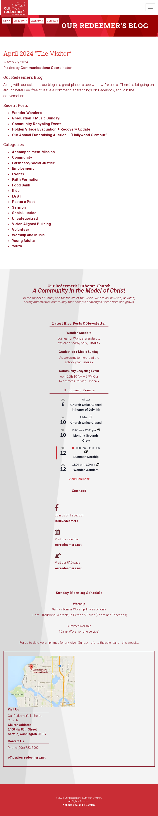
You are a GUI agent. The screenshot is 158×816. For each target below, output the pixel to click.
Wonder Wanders (27, 113)
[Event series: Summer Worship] (86, 451)
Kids (15, 190)
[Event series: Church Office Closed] (90, 417)
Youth (17, 246)
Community (22, 157)
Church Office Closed (85, 422)
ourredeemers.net (68, 544)
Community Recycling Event (36, 124)
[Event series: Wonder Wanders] (97, 464)
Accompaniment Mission (33, 152)
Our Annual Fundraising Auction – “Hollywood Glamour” (59, 135)
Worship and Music (28, 235)
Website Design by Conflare (79, 805)
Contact (52, 20)
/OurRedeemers (66, 521)
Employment (23, 168)
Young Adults (23, 240)
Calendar (37, 20)
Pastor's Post (23, 201)
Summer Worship (86, 457)
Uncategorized (25, 218)
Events (18, 174)
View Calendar (79, 479)
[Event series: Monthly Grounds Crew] (98, 430)
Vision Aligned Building (31, 224)
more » (95, 343)
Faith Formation (26, 179)
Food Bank (21, 185)
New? (6, 20)
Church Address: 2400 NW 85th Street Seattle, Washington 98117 (27, 729)
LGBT (16, 196)
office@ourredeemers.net (27, 757)
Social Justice (24, 213)
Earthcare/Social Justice (33, 163)
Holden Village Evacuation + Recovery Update (51, 129)
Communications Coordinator (46, 67)
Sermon (19, 207)
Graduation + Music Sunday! (36, 118)
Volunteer (20, 229)
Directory (20, 20)
